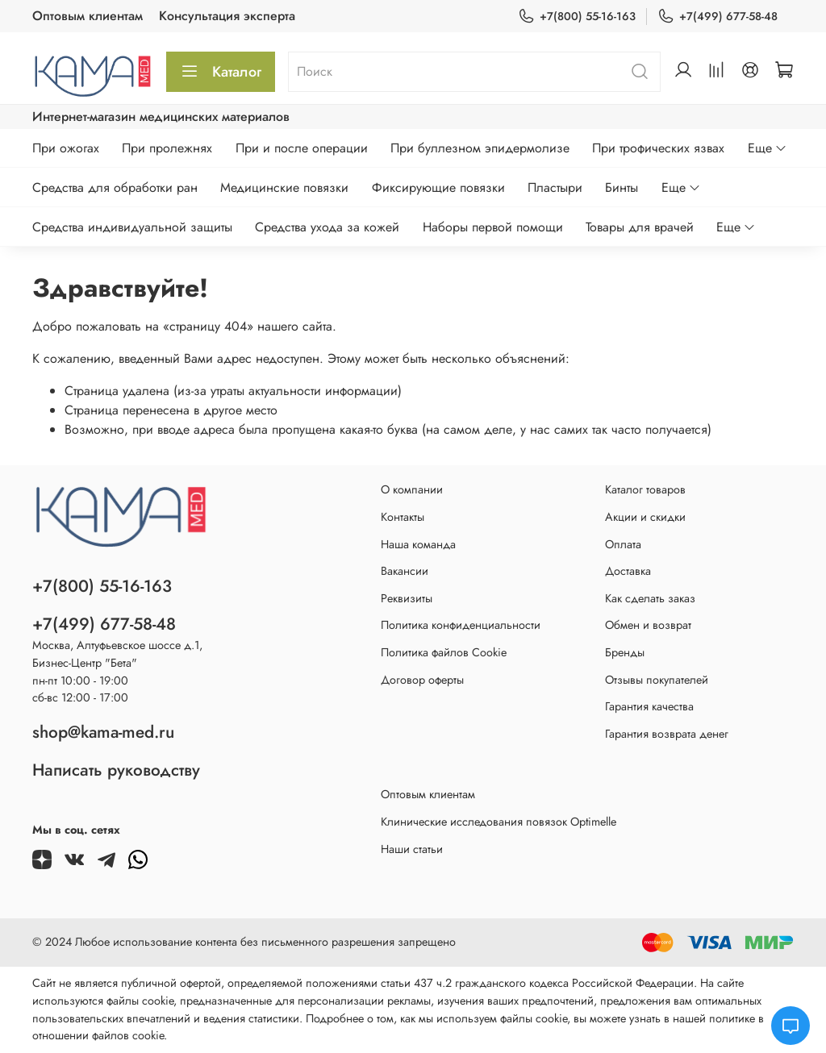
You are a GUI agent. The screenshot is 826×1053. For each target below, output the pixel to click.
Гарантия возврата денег (666, 734)
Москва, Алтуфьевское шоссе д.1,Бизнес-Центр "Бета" (117, 654)
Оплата (623, 544)
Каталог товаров (645, 489)
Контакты (402, 517)
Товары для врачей (640, 227)
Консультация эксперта (227, 15)
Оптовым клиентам (87, 15)
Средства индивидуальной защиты (132, 227)
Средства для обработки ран (115, 187)
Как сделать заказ (650, 598)
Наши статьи (412, 849)
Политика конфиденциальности (460, 625)
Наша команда (418, 544)
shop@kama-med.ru (103, 732)
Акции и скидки (645, 517)
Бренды (625, 652)
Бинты (621, 187)
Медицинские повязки (284, 187)
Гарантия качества (649, 706)
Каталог (220, 71)
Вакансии (404, 571)
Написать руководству (116, 770)
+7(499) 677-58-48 (717, 16)
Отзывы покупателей (656, 680)
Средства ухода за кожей (327, 227)
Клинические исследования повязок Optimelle (498, 822)
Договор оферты (422, 680)
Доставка (628, 571)
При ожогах (65, 148)
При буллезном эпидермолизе (479, 148)
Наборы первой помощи (493, 227)
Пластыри (555, 187)
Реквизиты (406, 598)
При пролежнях (167, 148)
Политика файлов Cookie (444, 652)
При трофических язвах (658, 148)
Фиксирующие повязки (438, 187)
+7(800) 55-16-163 (577, 16)
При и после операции (302, 148)
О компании (412, 489)
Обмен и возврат (648, 625)
